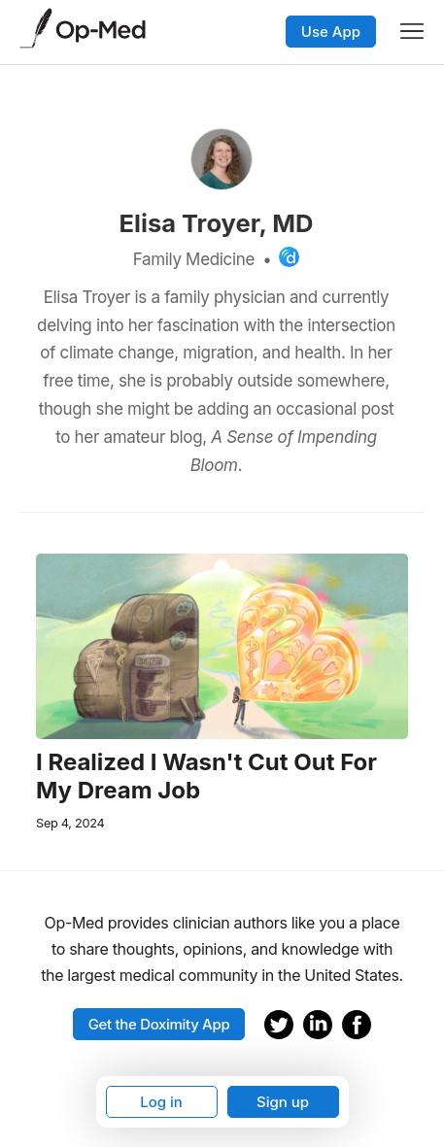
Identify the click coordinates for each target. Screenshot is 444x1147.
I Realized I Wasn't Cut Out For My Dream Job (206, 776)
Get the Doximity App (159, 1024)
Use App (330, 31)
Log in (161, 1102)
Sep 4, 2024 (70, 823)
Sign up (282, 1102)
